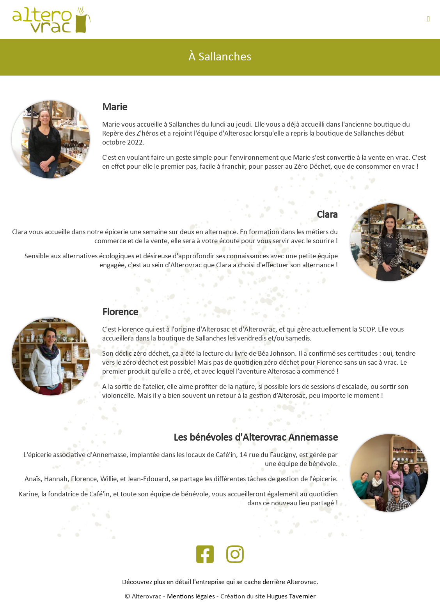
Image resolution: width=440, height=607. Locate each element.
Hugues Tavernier (291, 596)
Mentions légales (191, 596)
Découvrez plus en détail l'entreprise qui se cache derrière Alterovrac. (220, 582)
